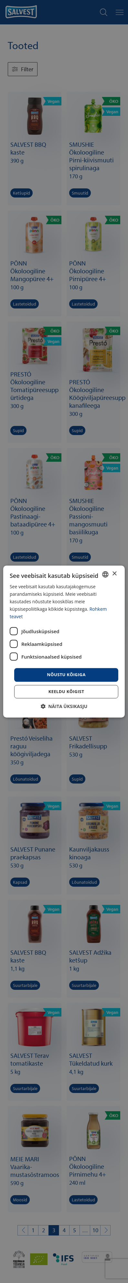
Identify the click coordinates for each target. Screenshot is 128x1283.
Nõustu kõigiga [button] (66, 675)
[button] (64, 706)
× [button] (114, 573)
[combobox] (105, 574)
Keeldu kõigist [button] (66, 691)
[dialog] (64, 641)
